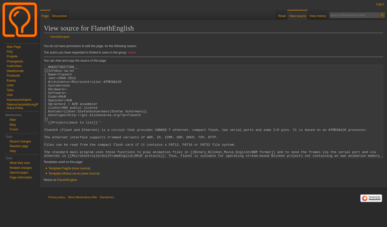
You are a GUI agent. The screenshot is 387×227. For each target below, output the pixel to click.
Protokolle (13, 75)
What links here (20, 163)
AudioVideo (14, 66)
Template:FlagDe (60, 187)
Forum (14, 129)
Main (13, 120)
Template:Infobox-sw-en (65, 192)
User (10, 95)
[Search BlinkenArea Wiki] (355, 15)
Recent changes (20, 141)
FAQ (10, 51)
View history (317, 16)
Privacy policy (56, 215)
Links (10, 85)
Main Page (14, 47)
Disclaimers (107, 215)
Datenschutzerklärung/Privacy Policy (22, 106)
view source (81, 187)
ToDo (10, 90)
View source (297, 16)
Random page (19, 146)
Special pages (19, 172)
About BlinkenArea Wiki (82, 215)
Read (282, 16)
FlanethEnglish (60, 36)
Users (132, 52)
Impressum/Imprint (19, 100)
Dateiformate (15, 71)
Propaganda (15, 61)
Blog (13, 124)
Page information (21, 177)
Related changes (21, 168)
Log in (380, 4)
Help (13, 151)
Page (45, 16)
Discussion (59, 16)
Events (11, 80)
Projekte (12, 56)
